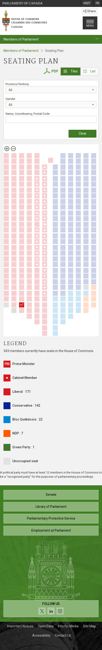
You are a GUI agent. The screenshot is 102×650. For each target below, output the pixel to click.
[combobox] (51, 89)
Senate (51, 494)
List (89, 71)
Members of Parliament (21, 51)
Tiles (71, 71)
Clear (82, 133)
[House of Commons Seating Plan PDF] (51, 70)
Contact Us (63, 635)
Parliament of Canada (22, 3)
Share (89, 11)
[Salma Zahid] (21, 305)
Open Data (45, 626)
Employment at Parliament (51, 530)
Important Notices (20, 626)
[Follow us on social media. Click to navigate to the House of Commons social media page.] (51, 608)
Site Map (89, 626)
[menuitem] (87, 3)
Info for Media (68, 626)
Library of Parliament (51, 506)
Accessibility (41, 635)
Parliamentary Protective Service (51, 518)
